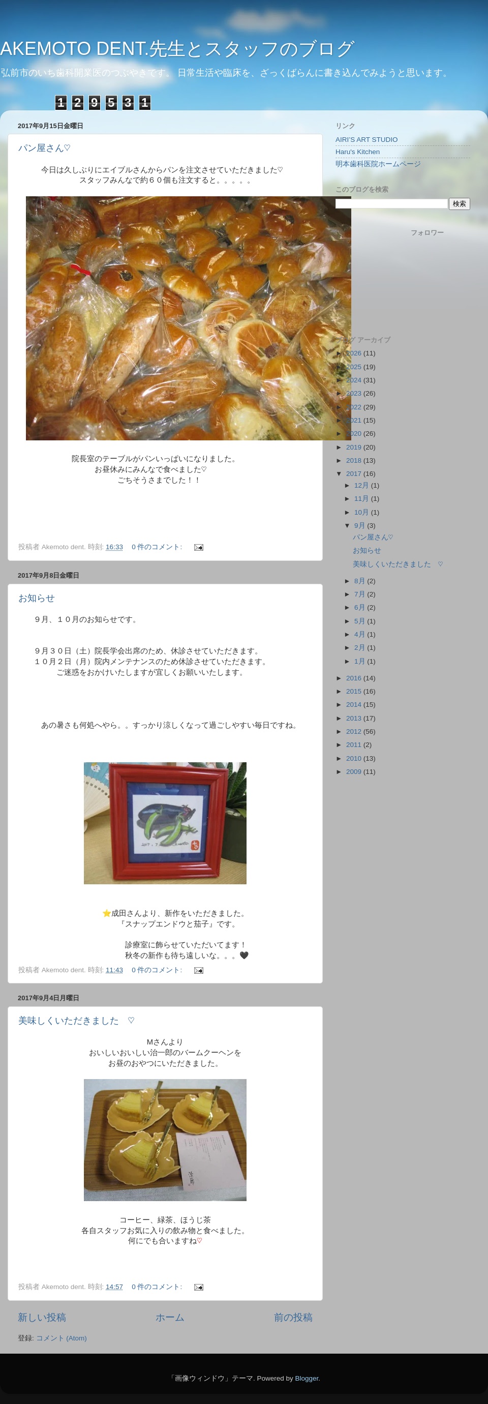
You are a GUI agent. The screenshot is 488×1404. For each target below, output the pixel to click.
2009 (354, 771)
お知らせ (36, 598)
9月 (360, 525)
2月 (360, 647)
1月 (360, 661)
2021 (354, 420)
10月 (362, 512)
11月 (362, 498)
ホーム (170, 1317)
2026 (354, 353)
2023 (354, 393)
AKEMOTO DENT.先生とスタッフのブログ (177, 48)
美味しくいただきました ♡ (76, 1020)
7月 (360, 594)
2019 (354, 447)
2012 (354, 731)
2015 (354, 691)
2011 (354, 745)
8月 (360, 581)
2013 (354, 718)
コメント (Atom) (61, 1338)
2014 (354, 704)
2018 (354, 460)
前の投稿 (293, 1317)
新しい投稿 (42, 1317)
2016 (354, 678)
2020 (354, 433)
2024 (354, 380)
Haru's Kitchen (358, 152)
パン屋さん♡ (44, 148)
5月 (360, 621)
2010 (354, 758)
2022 (354, 407)
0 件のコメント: (158, 547)
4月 (360, 634)
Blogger (306, 1378)
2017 (354, 473)
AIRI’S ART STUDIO (367, 139)
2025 (354, 367)
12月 (362, 485)
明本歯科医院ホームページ (378, 164)
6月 (360, 607)
